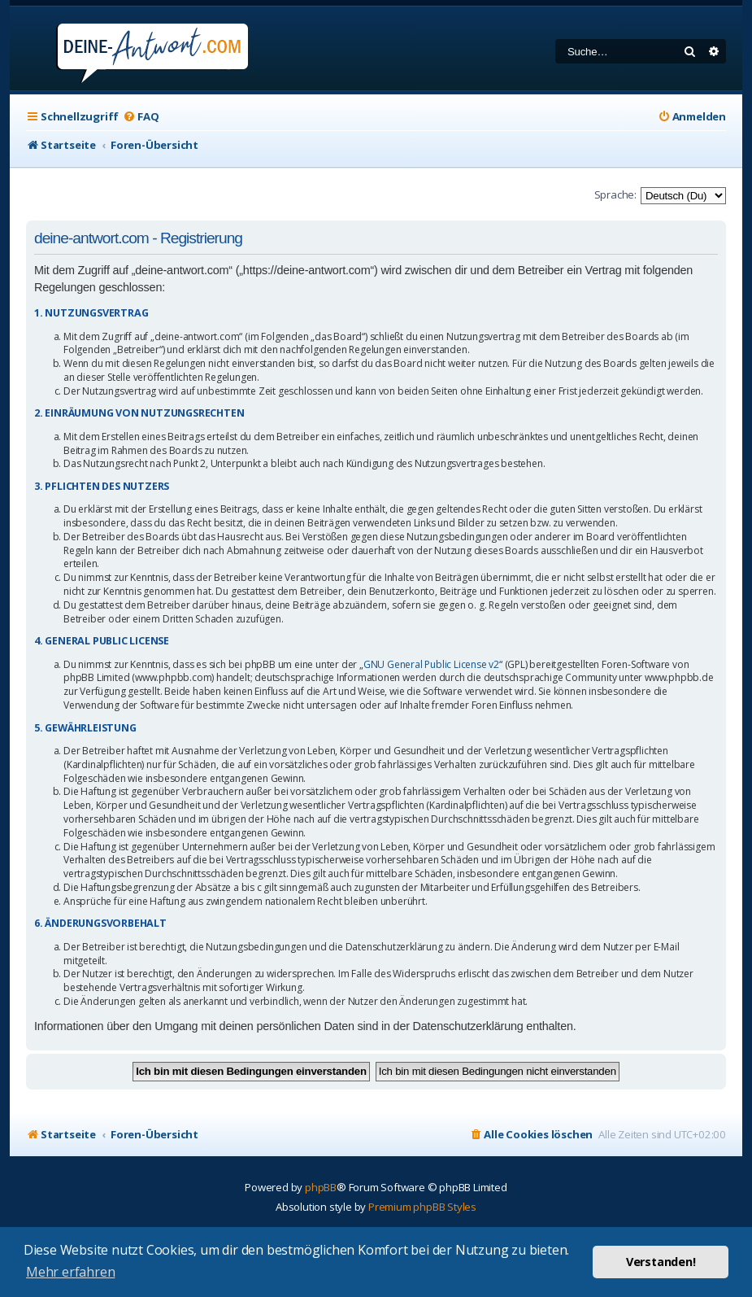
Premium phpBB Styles (422, 1206)
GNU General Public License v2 (431, 664)
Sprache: (615, 194)
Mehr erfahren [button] (70, 1272)
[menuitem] (141, 117)
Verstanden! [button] (661, 1261)
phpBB (321, 1187)
